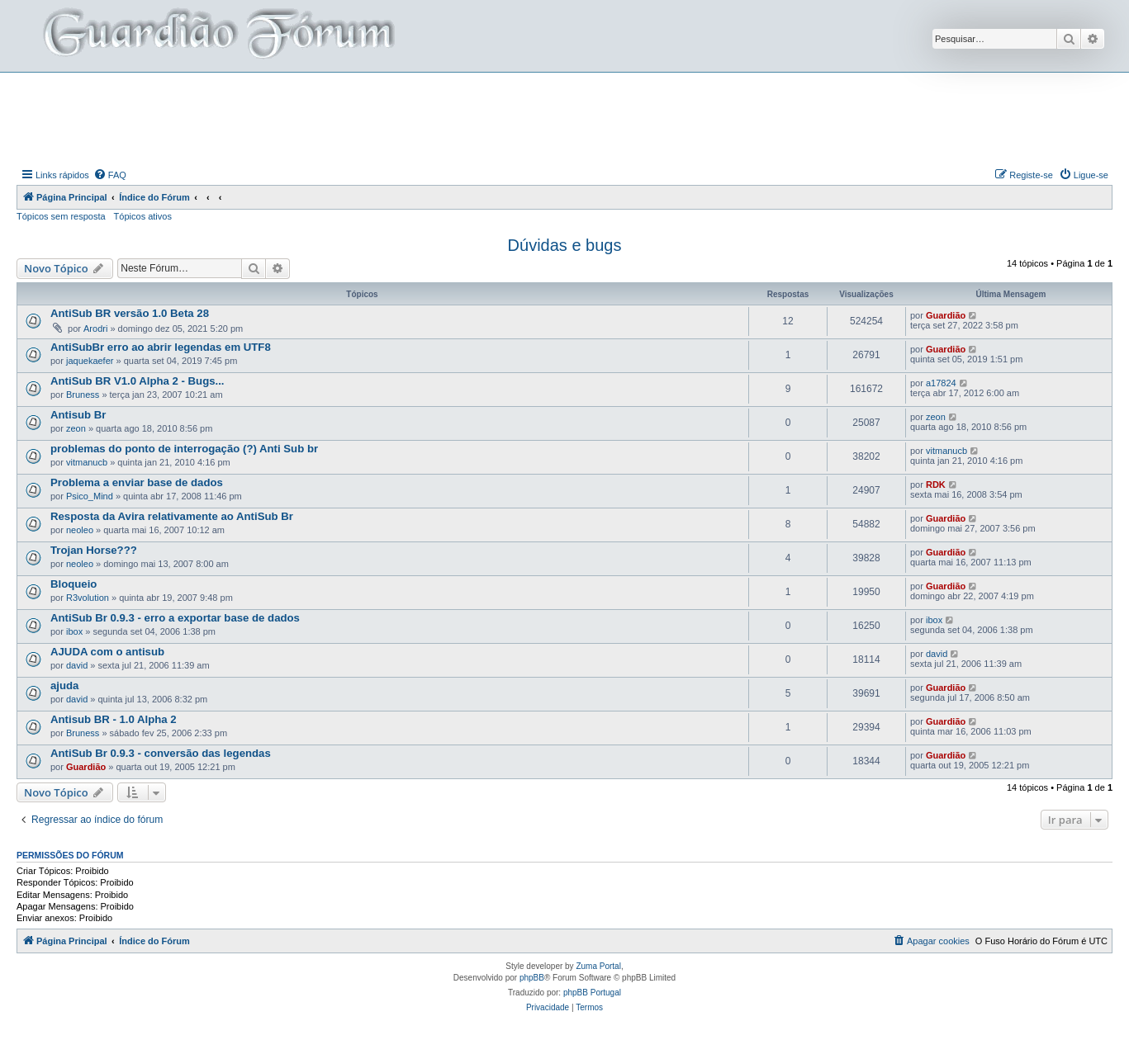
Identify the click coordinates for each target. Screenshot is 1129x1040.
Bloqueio (73, 584)
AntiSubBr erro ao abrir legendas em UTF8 (160, 347)
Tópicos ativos (143, 216)
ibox (74, 631)
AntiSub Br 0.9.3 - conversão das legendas (160, 753)
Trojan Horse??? (93, 550)
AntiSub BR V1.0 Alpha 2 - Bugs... (137, 381)
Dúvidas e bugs (565, 245)
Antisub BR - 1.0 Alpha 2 (113, 719)
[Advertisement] (564, 118)
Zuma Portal (598, 966)
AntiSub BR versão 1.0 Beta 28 (129, 313)
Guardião (945, 315)
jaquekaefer (90, 361)
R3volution (87, 598)
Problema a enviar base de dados (136, 482)
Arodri (95, 328)
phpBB (531, 977)
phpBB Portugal (592, 992)
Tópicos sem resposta (61, 216)
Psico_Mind (89, 496)
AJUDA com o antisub (107, 651)
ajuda (64, 685)
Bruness (82, 394)
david (77, 665)
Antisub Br (78, 415)
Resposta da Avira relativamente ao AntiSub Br (171, 516)
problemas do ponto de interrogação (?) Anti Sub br (184, 448)
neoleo (79, 530)
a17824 (941, 383)
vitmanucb (86, 462)
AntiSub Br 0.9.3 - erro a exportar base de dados (175, 618)
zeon (76, 428)
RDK (936, 484)
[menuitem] (109, 175)
